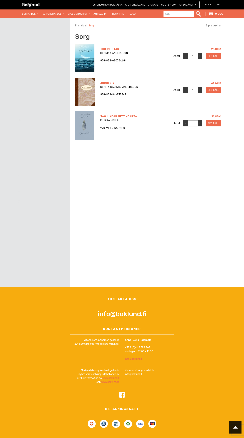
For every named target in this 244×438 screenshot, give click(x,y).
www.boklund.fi (110, 378)
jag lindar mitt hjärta (118, 116)
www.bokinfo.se (110, 382)
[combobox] (43, 101)
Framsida (80, 25)
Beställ (213, 56)
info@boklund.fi (122, 313)
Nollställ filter (46, 35)
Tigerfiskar (109, 49)
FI (221, 5)
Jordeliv (107, 83)
